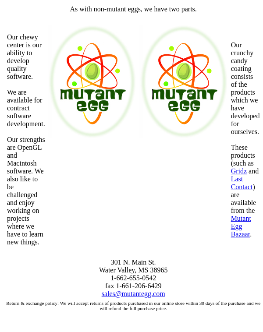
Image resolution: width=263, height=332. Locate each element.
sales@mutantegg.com (133, 293)
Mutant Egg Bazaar (241, 226)
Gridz (239, 171)
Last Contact (242, 183)
